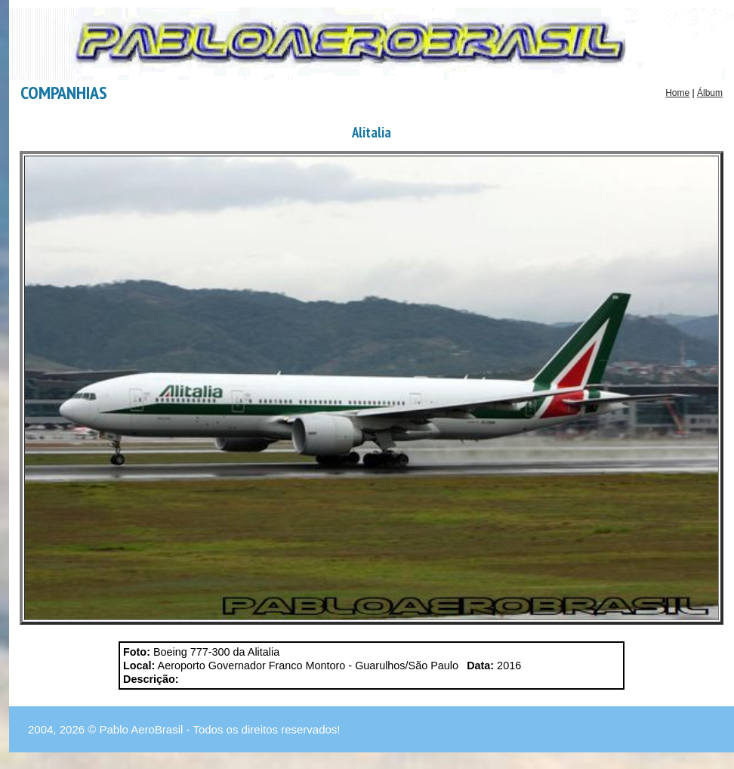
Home (677, 93)
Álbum (710, 93)
